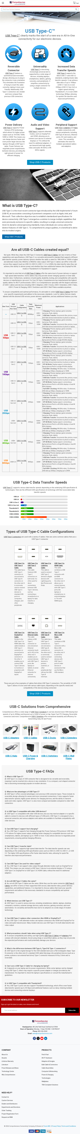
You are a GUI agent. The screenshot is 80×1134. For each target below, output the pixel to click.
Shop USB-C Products (40, 162)
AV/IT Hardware (47, 1058)
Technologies (46, 1078)
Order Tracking (6, 1110)
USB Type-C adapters (63, 128)
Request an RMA (7, 1117)
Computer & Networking (49, 1071)
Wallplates (45, 1081)
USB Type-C (9, 73)
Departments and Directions (11, 1107)
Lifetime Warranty (8, 1061)
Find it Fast (45, 1054)
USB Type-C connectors (12, 537)
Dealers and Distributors (9, 1104)
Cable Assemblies (47, 1068)
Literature (5, 1064)
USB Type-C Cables (51, 255)
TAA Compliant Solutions (50, 1085)
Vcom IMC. (47, 1126)
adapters (65, 936)
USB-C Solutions (37, 717)
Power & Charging (47, 1075)
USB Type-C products (39, 712)
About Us (5, 1054)
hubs (76, 128)
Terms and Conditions (69, 1126)
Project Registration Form (10, 1114)
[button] (40, 162)
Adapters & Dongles (48, 1061)
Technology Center (8, 1071)
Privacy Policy (56, 1126)
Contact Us (5, 1097)
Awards (4, 1058)
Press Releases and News (10, 1068)
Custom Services (7, 1100)
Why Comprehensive (8, 1075)
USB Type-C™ (12, 35)
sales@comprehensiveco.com (42, 1033)
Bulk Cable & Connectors (50, 1064)
